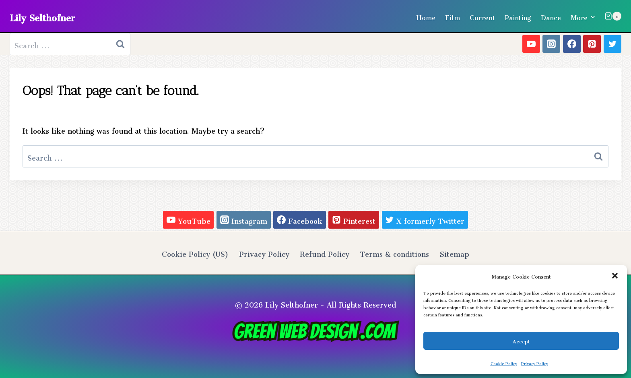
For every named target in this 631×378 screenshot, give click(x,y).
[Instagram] (551, 44)
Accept (521, 340)
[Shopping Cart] (612, 16)
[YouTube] (531, 44)
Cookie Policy (504, 363)
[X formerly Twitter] (612, 44)
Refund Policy (324, 252)
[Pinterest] (592, 44)
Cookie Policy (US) (195, 252)
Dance (551, 16)
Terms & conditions (394, 252)
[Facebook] (572, 44)
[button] (615, 276)
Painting (518, 16)
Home (425, 16)
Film (452, 16)
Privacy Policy (534, 363)
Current (482, 16)
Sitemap (454, 252)
